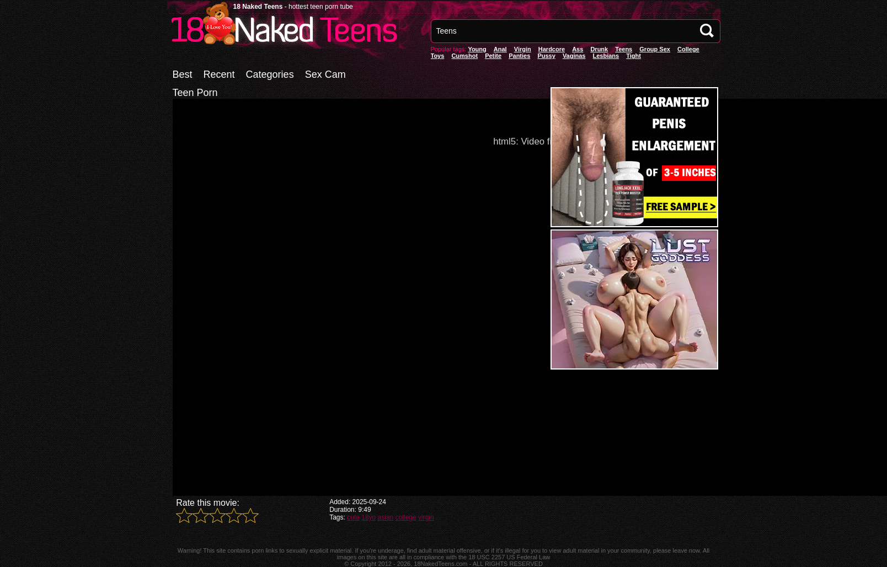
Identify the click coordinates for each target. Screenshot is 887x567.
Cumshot (464, 55)
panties (519, 55)
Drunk (599, 49)
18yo (368, 517)
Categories (270, 74)
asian (386, 517)
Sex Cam (325, 74)
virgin (426, 517)
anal (500, 49)
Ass (577, 49)
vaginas (574, 55)
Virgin (522, 49)
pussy (546, 55)
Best (183, 74)
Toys (438, 55)
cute (353, 517)
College (688, 49)
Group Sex (654, 49)
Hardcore (551, 49)
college (406, 517)
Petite (493, 55)
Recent (219, 74)
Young (477, 49)
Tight (633, 55)
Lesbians (606, 55)
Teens (623, 49)
